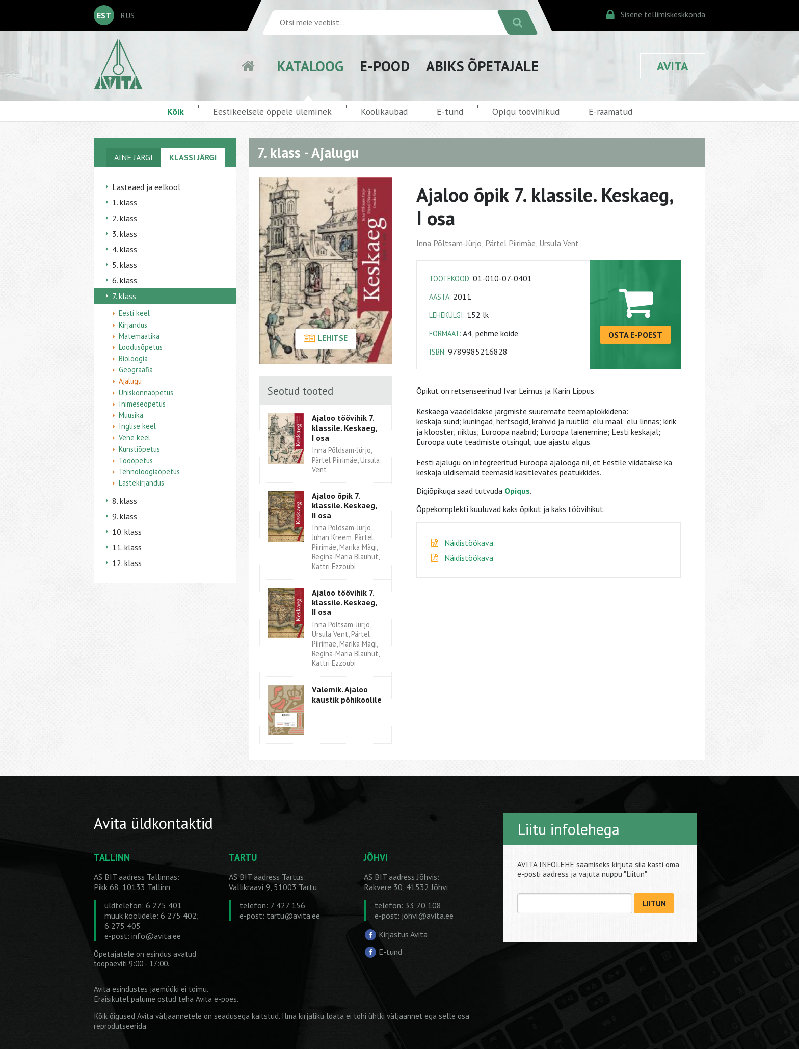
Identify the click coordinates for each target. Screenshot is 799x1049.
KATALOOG (310, 66)
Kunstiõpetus (139, 449)
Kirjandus (133, 325)
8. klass (124, 501)
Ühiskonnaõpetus (146, 392)
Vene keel (134, 437)
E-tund (450, 111)
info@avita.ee (156, 936)
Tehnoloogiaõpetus (149, 471)
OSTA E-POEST (635, 335)
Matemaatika (139, 336)
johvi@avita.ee (428, 915)
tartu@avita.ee (293, 915)
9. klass (124, 516)
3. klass (124, 234)
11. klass (127, 547)
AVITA (672, 66)
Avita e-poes (216, 999)
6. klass (124, 280)
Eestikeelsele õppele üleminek (272, 111)
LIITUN (654, 903)
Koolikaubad (384, 111)
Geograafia (136, 369)
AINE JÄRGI (133, 157)
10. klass (127, 532)
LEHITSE (325, 339)
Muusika (131, 415)
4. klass (124, 249)
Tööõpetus (136, 460)
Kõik (175, 111)
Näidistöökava (468, 542)
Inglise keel (137, 426)
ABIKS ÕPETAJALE (482, 66)
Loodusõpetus (141, 347)
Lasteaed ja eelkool (146, 187)
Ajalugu (130, 381)
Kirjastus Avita (403, 934)
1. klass (124, 202)
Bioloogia (133, 358)
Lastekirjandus (141, 483)
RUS (127, 15)
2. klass (124, 218)
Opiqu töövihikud (526, 111)
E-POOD (385, 66)
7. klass (124, 296)
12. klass (127, 563)
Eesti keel (134, 313)
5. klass (124, 265)
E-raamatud (610, 111)
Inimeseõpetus (142, 404)
